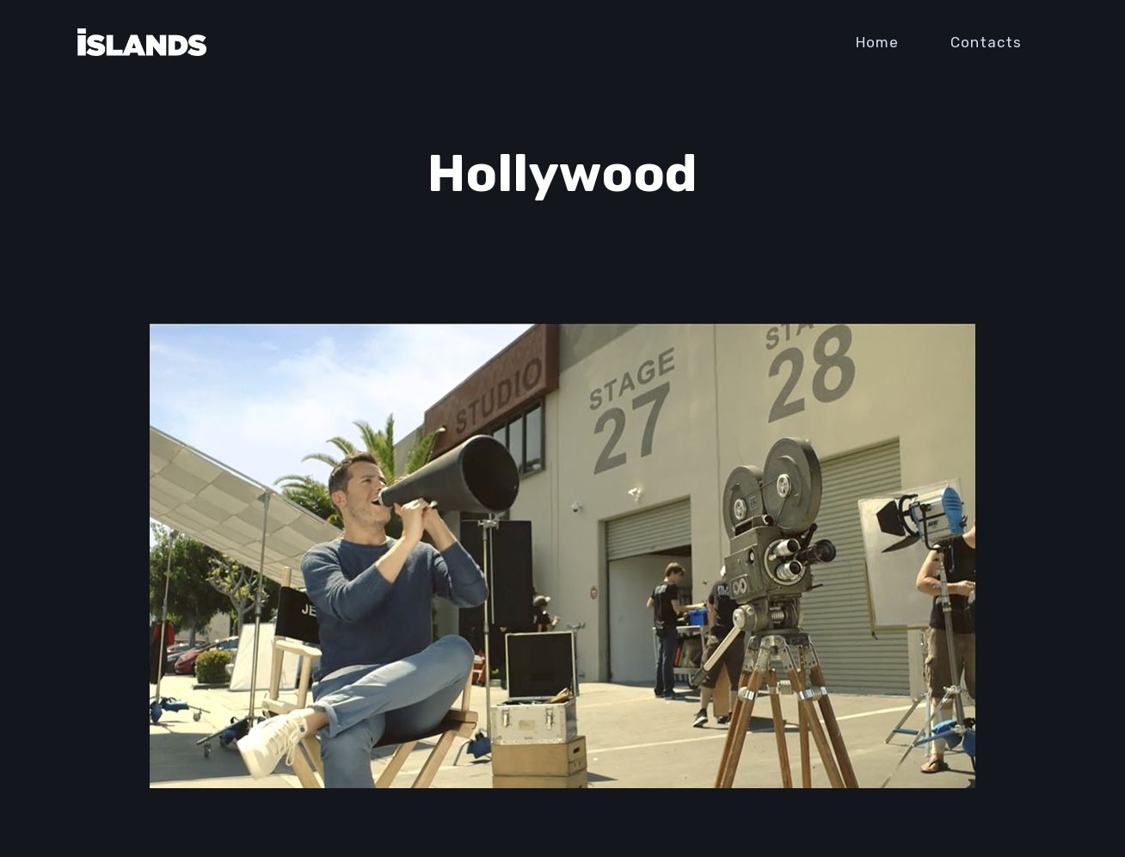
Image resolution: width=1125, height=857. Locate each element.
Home (877, 42)
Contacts (986, 42)
